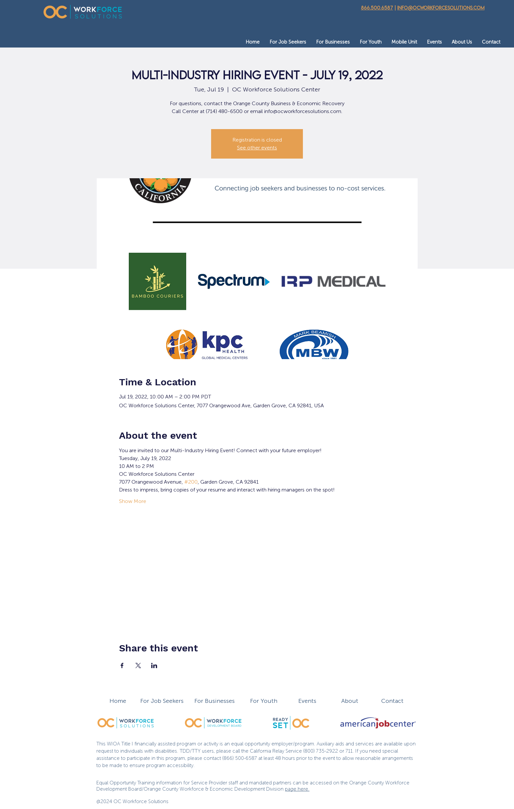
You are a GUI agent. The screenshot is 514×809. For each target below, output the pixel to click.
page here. (297, 789)
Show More (132, 501)
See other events (257, 147)
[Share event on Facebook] (122, 665)
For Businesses (214, 700)
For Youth (263, 700)
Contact (392, 700)
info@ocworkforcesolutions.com (440, 7)
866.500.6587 (377, 7)
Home (117, 700)
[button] (288, 42)
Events (307, 700)
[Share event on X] (138, 665)
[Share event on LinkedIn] (154, 665)
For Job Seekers (162, 700)
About (349, 700)
